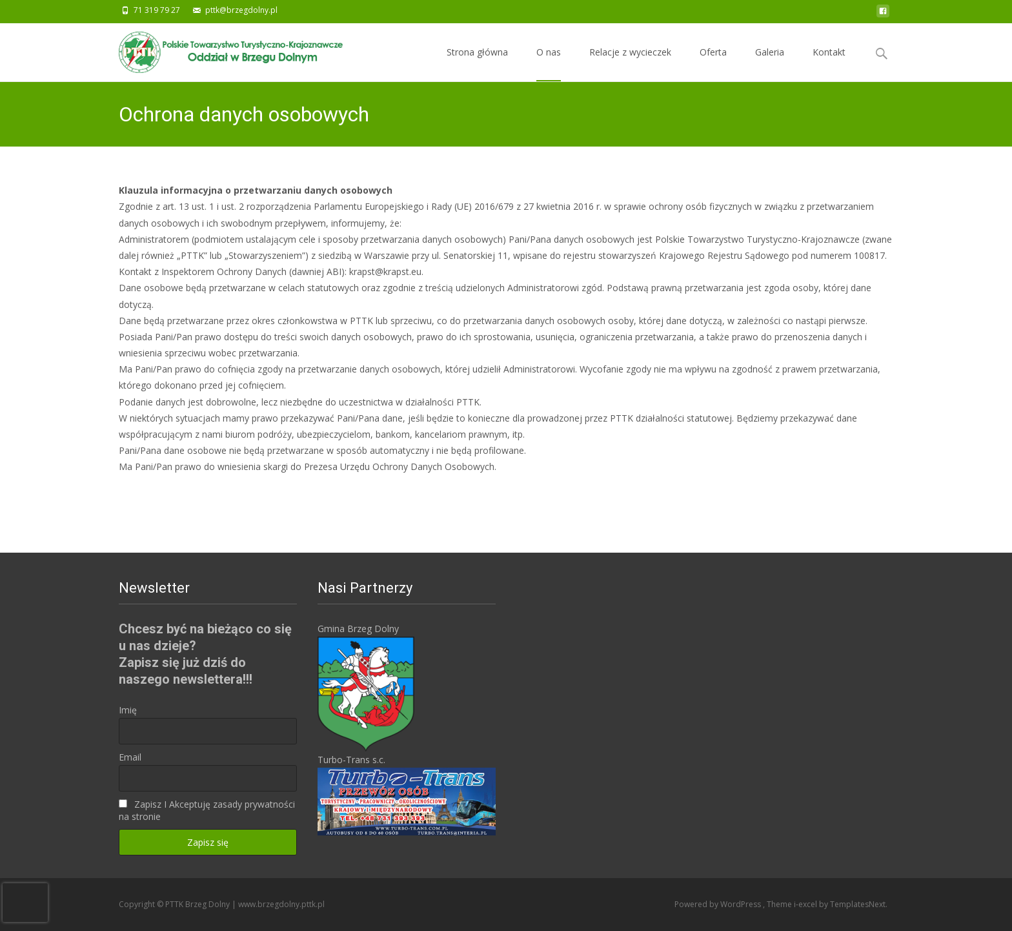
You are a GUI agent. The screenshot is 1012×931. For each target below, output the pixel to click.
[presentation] (25, 902)
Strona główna (477, 63)
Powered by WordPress (718, 904)
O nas (548, 63)
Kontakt (829, 63)
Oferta (713, 63)
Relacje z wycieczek (630, 63)
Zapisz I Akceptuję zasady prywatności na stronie (207, 810)
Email (130, 757)
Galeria (769, 63)
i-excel (806, 904)
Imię (128, 710)
